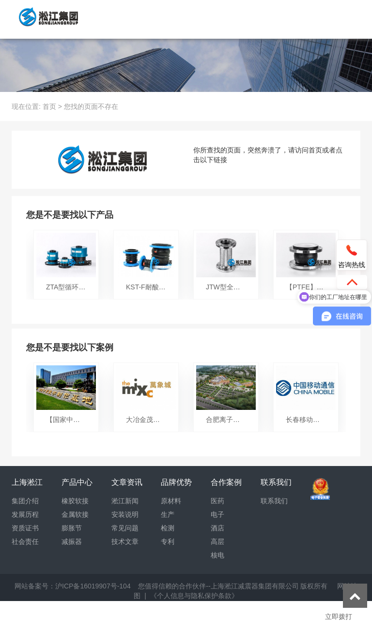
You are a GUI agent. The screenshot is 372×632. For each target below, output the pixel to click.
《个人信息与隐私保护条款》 (194, 596)
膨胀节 (72, 528)
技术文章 (125, 541)
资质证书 (25, 528)
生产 (167, 514)
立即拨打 (338, 616)
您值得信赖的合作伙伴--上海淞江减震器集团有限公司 (218, 586)
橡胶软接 (75, 501)
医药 (217, 501)
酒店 (217, 528)
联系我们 (274, 501)
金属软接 (75, 514)
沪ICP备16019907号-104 (93, 586)
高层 (217, 541)
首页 (49, 106)
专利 (167, 541)
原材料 (171, 501)
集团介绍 (25, 501)
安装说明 (125, 514)
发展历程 (25, 514)
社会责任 (25, 541)
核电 (217, 555)
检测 (167, 528)
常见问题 (125, 528)
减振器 (72, 541)
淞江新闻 (125, 501)
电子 (217, 514)
